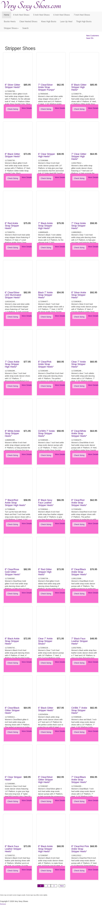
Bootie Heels (10, 21)
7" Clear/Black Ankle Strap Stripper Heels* (79, 779)
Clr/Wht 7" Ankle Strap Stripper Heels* (46, 433)
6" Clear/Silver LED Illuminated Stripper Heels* (13, 295)
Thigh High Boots (84, 21)
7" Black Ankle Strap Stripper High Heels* (45, 226)
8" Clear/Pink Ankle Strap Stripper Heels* (46, 364)
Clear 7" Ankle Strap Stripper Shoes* (45, 641)
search (25, 28)
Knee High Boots (48, 21)
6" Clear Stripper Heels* (13, 778)
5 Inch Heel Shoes (41, 15)
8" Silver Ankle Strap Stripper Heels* (78, 295)
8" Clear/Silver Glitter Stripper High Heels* (45, 779)
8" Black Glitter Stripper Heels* (12, 155)
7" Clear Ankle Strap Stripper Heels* (78, 226)
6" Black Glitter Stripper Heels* (46, 709)
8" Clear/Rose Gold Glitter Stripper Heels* (12, 572)
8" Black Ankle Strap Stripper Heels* (12, 641)
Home (6, 15)
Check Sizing (13, 109)
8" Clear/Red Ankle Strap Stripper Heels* (79, 503)
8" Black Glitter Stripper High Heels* (78, 87)
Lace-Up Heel (66, 21)
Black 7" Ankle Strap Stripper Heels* (45, 295)
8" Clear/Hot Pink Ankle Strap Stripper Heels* (80, 849)
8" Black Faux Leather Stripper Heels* (13, 849)
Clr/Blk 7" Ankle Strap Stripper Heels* (79, 710)
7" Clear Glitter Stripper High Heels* (78, 156)
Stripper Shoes (11, 28)
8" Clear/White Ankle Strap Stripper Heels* (79, 433)
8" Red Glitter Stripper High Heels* (45, 572)
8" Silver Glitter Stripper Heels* (12, 86)
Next (62, 886)
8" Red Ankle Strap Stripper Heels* (12, 226)
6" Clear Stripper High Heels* (46, 155)
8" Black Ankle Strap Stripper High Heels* (45, 849)
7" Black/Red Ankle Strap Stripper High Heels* (15, 503)
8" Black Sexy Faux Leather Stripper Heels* (46, 503)
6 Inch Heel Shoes (61, 15)
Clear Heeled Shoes (28, 21)
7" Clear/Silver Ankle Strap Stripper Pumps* (46, 87)
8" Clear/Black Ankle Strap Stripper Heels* (79, 572)
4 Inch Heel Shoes (21, 15)
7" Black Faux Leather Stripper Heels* (79, 641)
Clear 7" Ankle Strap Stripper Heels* (78, 364)
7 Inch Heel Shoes (82, 15)
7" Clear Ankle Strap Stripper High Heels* (12, 364)
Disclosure (3, 904)
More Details (27, 108)
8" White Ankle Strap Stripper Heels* (12, 433)
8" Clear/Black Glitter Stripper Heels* (12, 710)
